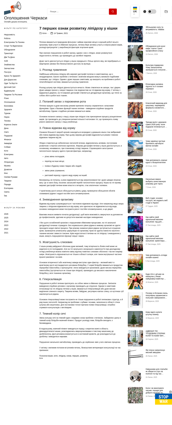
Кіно (6, 173)
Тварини (7, 181)
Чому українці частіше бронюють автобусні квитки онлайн (155, 143)
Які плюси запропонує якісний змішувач (155, 351)
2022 (6, 229)
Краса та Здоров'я (12, 76)
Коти (6, 151)
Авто (6, 158)
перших (75, 356)
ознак (68, 356)
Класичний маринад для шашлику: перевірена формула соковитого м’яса (156, 106)
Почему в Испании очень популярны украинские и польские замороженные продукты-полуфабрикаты (157, 297)
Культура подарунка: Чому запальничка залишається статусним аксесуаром (156, 68)
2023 (6, 225)
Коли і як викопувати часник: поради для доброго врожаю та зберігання (155, 391)
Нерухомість (9, 35)
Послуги (7, 72)
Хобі (6, 61)
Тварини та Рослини (13, 94)
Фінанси (7, 139)
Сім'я (6, 132)
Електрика (8, 154)
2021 (6, 233)
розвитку (84, 356)
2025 (6, 218)
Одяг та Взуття (10, 83)
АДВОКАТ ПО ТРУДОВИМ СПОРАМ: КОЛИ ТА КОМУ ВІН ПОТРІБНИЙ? (155, 334)
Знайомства (9, 65)
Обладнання (9, 50)
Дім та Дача (9, 57)
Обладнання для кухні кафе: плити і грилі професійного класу (155, 48)
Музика (7, 166)
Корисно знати (10, 124)
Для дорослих (10, 80)
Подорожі (8, 136)
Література (9, 162)
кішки (50, 356)
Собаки (7, 147)
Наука (6, 117)
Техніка (7, 121)
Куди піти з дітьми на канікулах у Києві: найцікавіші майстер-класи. (155, 277)
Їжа (5, 196)
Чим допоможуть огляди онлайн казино (156, 256)
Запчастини (9, 68)
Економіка (8, 106)
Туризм (7, 113)
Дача (6, 128)
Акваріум (8, 143)
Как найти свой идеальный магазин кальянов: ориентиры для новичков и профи (155, 239)
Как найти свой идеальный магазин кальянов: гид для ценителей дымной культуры (154, 221)
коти (56, 356)
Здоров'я (8, 109)
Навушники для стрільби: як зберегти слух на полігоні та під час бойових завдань (157, 372)
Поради (7, 184)
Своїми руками (10, 177)
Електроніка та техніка (14, 42)
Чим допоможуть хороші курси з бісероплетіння (156, 161)
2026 (6, 214)
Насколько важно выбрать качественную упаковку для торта (156, 181)
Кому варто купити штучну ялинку (154, 313)
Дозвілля (8, 169)
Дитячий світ (10, 87)
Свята (6, 192)
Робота (7, 38)
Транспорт (8, 53)
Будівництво (9, 91)
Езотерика (8, 188)
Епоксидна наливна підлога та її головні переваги (154, 86)
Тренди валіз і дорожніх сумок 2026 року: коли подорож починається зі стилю (156, 125)
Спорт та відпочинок (13, 46)
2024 (6, 221)
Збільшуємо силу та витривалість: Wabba (155, 28)
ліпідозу (62, 356)
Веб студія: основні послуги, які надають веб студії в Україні (157, 200)
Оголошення (9, 102)
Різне (6, 98)
